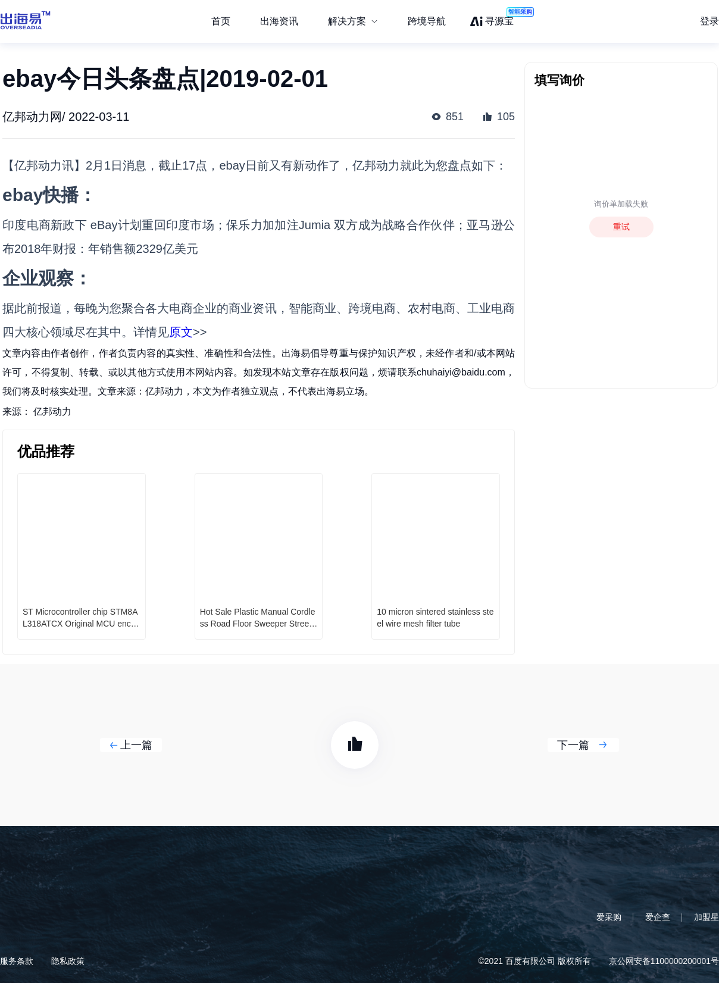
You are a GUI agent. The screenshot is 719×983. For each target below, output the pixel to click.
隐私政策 (68, 961)
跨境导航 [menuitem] (427, 21)
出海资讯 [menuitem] (279, 21)
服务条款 (16, 961)
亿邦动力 (52, 411)
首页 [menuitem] (220, 21)
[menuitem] (353, 21)
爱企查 (657, 917)
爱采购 (608, 917)
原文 (181, 332)
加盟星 (706, 917)
